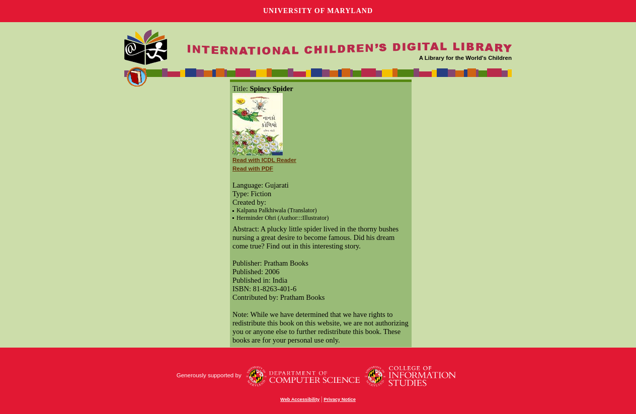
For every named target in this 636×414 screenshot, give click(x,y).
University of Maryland (318, 11)
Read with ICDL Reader (264, 160)
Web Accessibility (300, 399)
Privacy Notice (340, 399)
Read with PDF (252, 168)
